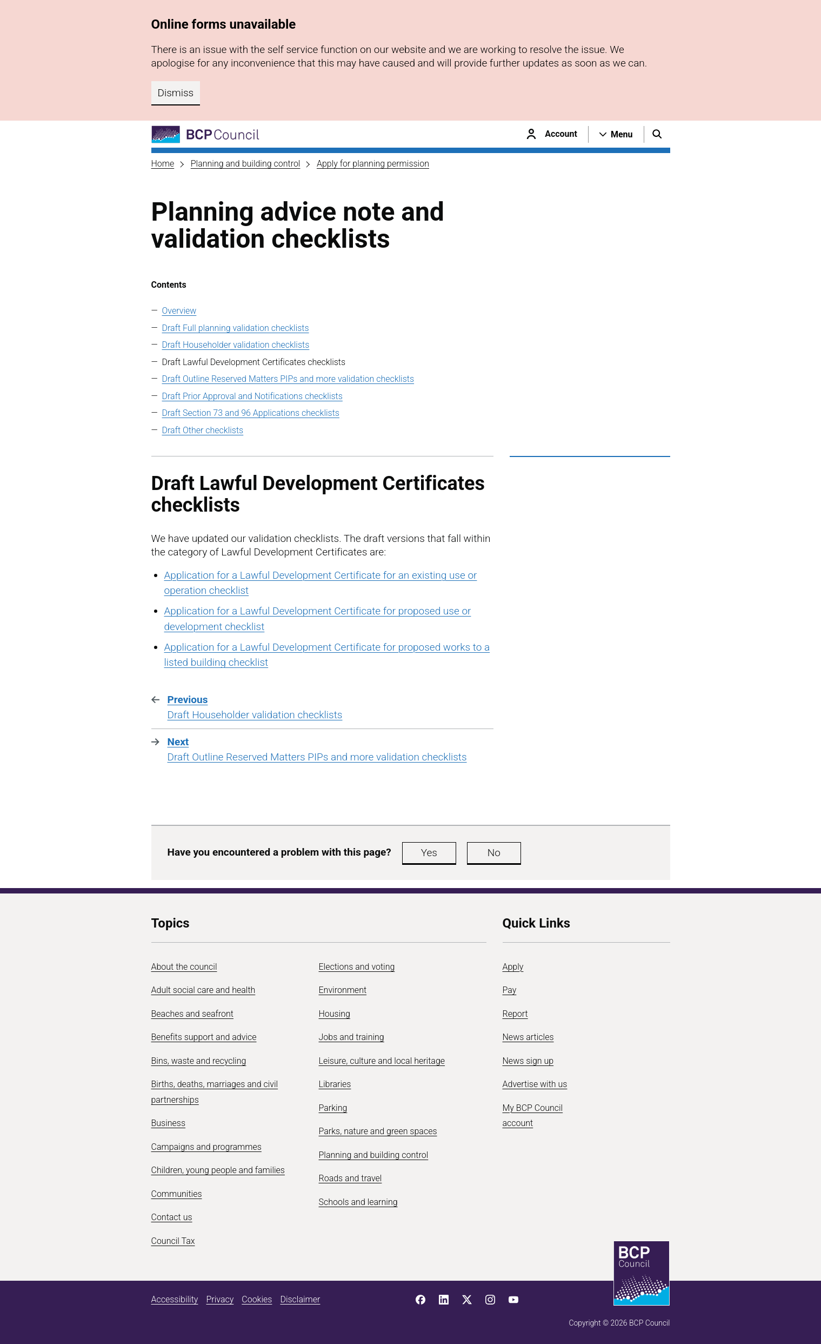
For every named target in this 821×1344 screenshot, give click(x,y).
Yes (429, 852)
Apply (513, 967)
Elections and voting (357, 967)
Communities (176, 1194)
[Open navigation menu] (616, 134)
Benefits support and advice (204, 1037)
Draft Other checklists (203, 430)
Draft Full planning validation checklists (235, 328)
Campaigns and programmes (206, 1147)
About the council (184, 967)
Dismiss (176, 93)
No (494, 852)
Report (515, 1014)
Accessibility (174, 1299)
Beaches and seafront (192, 1014)
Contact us (171, 1217)
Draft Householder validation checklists (236, 345)
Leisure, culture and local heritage (382, 1061)
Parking (333, 1108)
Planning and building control (246, 163)
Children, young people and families (218, 1170)
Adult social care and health (203, 990)
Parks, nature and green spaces (378, 1131)
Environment (343, 990)
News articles (528, 1037)
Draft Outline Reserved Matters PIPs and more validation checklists (288, 379)
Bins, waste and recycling (198, 1061)
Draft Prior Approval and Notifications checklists (252, 396)
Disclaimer (300, 1299)
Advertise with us (535, 1084)
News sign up (528, 1061)
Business (168, 1123)
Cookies (257, 1299)
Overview (179, 311)
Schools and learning (358, 1202)
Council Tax (173, 1241)
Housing (334, 1014)
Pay (510, 990)
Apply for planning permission (373, 163)
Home (163, 163)
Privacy (219, 1299)
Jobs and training (351, 1037)
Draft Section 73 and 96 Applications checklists (250, 413)
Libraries (335, 1084)
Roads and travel (350, 1178)
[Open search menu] (657, 134)
